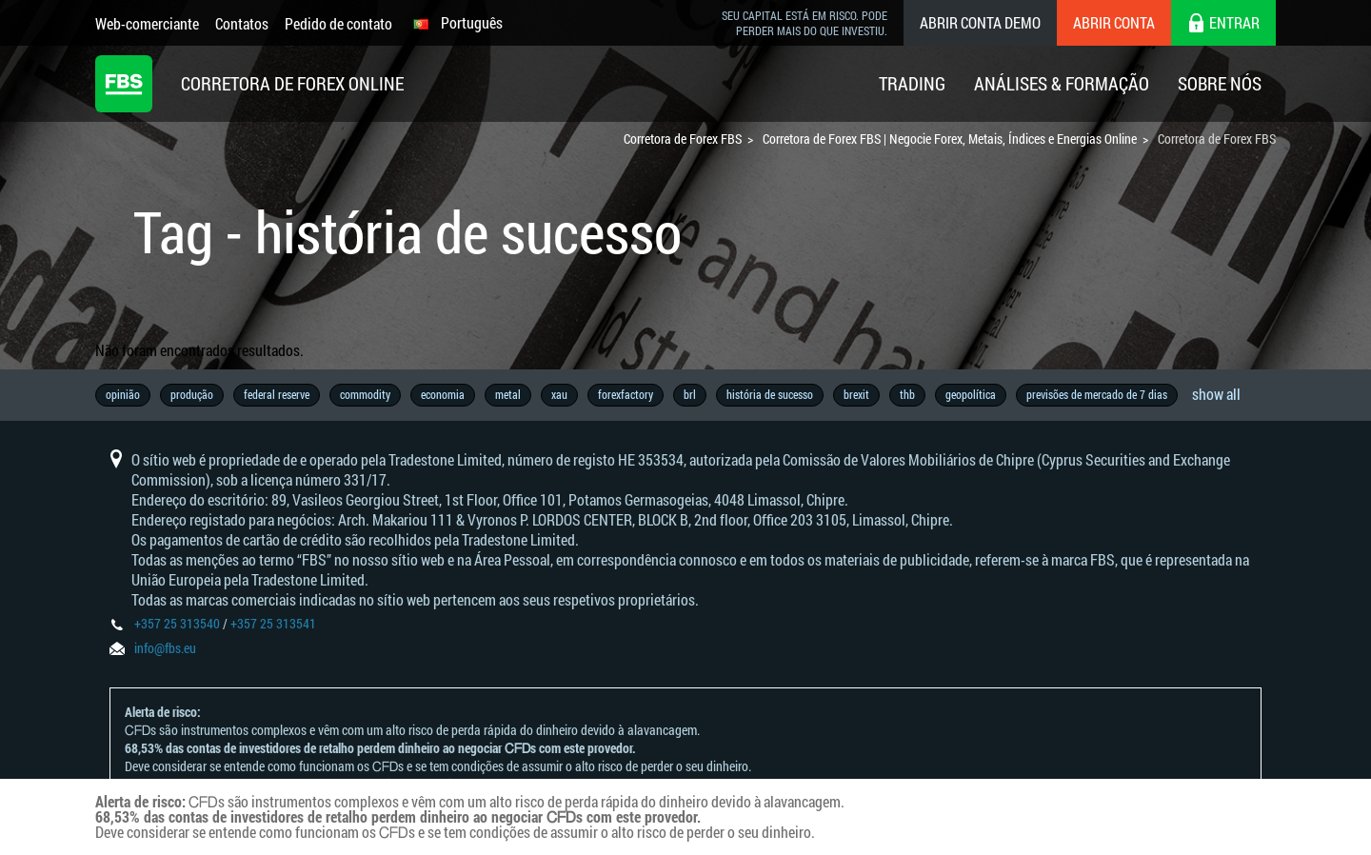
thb (907, 394)
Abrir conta (1114, 22)
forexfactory (625, 394)
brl (690, 394)
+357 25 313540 (177, 623)
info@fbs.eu (165, 648)
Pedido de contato (338, 23)
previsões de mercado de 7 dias (1096, 394)
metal (508, 394)
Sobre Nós (1220, 83)
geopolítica (970, 394)
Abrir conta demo (980, 22)
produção (191, 394)
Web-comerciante (147, 23)
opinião (123, 394)
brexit (856, 394)
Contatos (241, 23)
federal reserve (276, 394)
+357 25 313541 (273, 623)
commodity (365, 394)
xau (559, 394)
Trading (912, 83)
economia (443, 394)
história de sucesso (769, 394)
